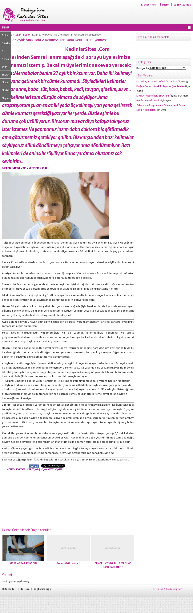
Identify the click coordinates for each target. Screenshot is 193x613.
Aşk (4, 51)
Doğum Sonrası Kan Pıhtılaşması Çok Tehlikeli (161, 86)
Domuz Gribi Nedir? (68, 563)
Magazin (6, 98)
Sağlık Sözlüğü (182, 4)
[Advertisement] (34, 498)
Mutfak (6, 90)
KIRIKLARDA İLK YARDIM (23, 563)
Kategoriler (142, 68)
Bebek (26, 34)
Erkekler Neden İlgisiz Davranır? (153, 95)
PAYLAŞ (34, 466)
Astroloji (6, 58)
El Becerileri (148, 4)
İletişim (164, 4)
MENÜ (5, 27)
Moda (5, 82)
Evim (4, 66)
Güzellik (6, 43)
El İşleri (5, 74)
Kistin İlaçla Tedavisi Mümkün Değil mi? (157, 81)
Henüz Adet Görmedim (148, 100)
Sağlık (5, 35)
